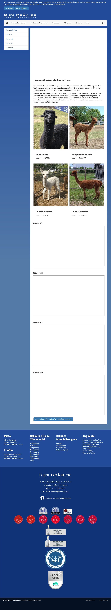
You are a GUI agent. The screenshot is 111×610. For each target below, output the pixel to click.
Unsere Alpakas (11, 30)
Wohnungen (61, 445)
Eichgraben (34, 448)
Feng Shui (86, 449)
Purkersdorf (34, 454)
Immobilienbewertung (91, 444)
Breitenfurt (34, 445)
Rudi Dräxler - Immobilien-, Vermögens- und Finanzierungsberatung (55, 15)
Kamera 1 (9, 34)
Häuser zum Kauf (10, 456)
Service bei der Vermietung (93, 442)
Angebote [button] (56, 23)
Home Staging (88, 451)
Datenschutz (90, 600)
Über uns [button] (69, 23)
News (87, 23)
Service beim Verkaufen (92, 440)
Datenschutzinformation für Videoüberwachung (53, 419)
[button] (103, 23)
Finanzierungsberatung (91, 446)
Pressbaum (34, 452)
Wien (32, 461)
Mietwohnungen (10, 440)
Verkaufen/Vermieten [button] (41, 23)
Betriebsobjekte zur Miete (13, 444)
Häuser (59, 443)
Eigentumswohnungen (12, 454)
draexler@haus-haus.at (60, 492)
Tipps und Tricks (89, 453)
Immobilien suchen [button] (20, 23)
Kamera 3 (9, 43)
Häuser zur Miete (10, 442)
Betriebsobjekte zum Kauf (13, 458)
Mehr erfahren (21, 8)
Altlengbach (34, 443)
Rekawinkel (34, 456)
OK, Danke (9, 8)
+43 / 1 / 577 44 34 (60, 485)
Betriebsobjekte (62, 450)
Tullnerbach (34, 458)
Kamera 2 (9, 39)
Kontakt (79, 23)
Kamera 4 (9, 48)
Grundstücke (61, 448)
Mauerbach (34, 450)
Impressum (103, 600)
